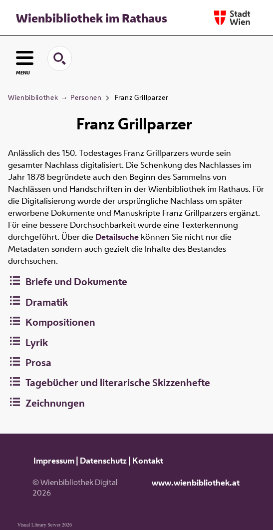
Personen (85, 97)
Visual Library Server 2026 (44, 525)
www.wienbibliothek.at (196, 482)
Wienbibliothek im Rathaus (91, 18)
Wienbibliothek (33, 97)
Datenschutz (103, 460)
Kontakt (147, 460)
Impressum (53, 460)
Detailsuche (117, 236)
